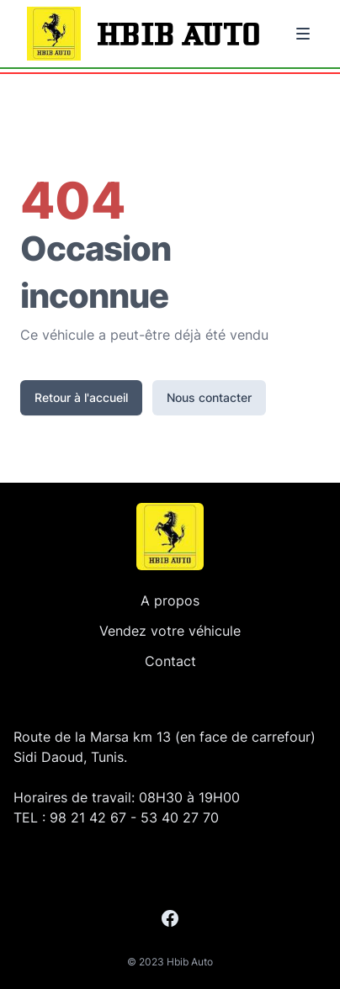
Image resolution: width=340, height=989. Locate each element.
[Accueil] (170, 536)
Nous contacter (209, 397)
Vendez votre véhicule (170, 630)
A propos (170, 600)
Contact (170, 661)
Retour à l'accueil (81, 397)
